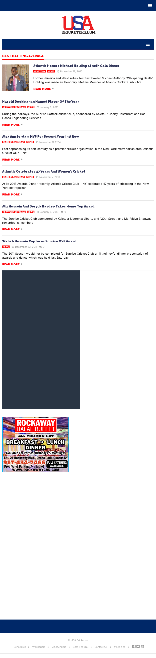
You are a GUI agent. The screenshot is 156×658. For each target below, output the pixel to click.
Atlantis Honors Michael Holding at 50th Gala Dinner (76, 66)
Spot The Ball (80, 647)
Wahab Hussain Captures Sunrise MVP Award (39, 241)
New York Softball (14, 107)
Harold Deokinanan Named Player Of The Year (40, 101)
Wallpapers (38, 647)
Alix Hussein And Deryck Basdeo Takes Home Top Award (48, 206)
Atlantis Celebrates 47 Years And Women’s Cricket (43, 171)
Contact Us (101, 647)
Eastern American (13, 142)
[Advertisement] (78, 511)
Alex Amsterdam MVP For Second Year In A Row (40, 136)
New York (39, 71)
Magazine (119, 647)
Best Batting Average (23, 56)
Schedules (20, 647)
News (51, 71)
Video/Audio (59, 647)
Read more (42, 88)
